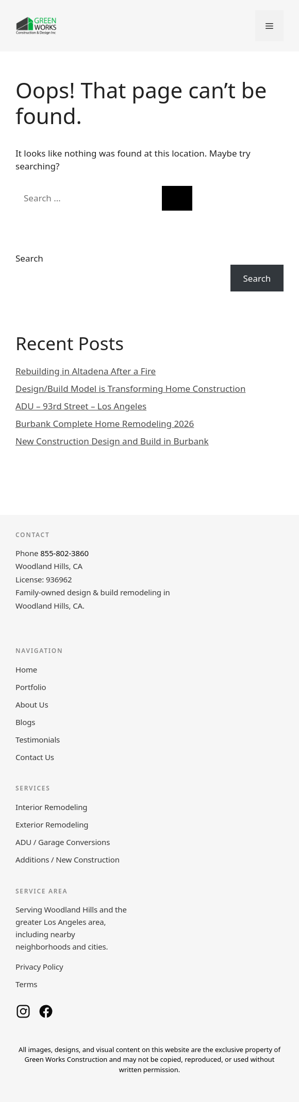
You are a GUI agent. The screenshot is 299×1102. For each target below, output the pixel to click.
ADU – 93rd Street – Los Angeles (80, 406)
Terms (26, 984)
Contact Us (34, 757)
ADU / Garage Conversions (62, 842)
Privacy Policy (39, 966)
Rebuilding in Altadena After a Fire (85, 371)
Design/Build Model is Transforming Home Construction (130, 388)
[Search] (177, 198)
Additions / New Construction (67, 859)
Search (29, 258)
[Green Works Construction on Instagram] (23, 1011)
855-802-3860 (64, 553)
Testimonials (37, 739)
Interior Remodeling (51, 807)
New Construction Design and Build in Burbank (112, 441)
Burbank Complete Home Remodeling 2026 (104, 423)
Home (26, 669)
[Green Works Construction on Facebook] (46, 1011)
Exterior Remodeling (51, 824)
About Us (31, 704)
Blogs (25, 722)
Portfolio (30, 687)
